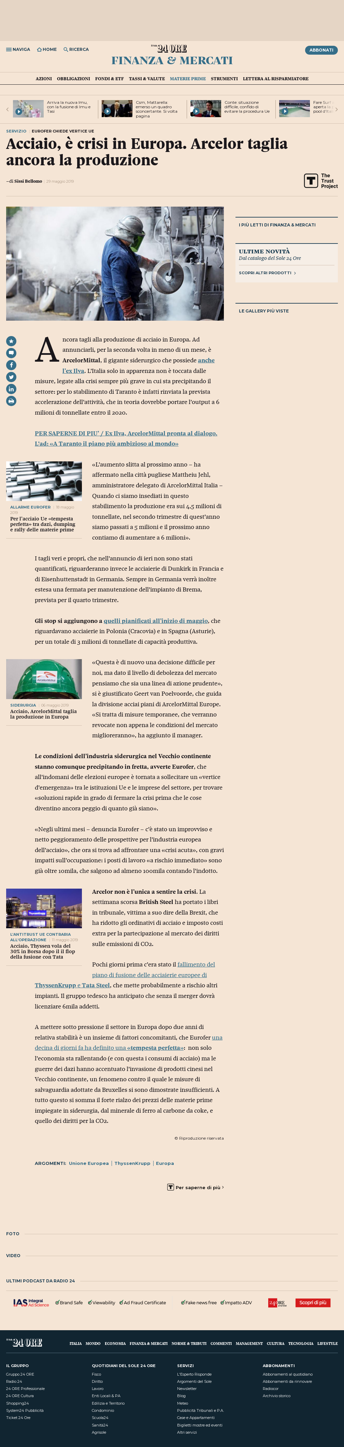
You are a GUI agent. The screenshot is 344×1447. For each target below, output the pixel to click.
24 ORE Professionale (25, 1388)
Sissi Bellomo (28, 181)
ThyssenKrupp (132, 1163)
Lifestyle (327, 1343)
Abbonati (321, 50)
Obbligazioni (73, 78)
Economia (115, 1343)
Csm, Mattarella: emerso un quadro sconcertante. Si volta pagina (156, 109)
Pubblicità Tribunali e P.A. (200, 1410)
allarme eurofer (30, 507)
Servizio (16, 131)
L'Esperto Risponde (194, 1374)
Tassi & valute (147, 78)
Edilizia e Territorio (108, 1403)
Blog (181, 1395)
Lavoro (97, 1388)
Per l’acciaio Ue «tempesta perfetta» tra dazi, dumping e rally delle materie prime (42, 524)
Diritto (97, 1381)
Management (249, 1343)
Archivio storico (276, 1395)
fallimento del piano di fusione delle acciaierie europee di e (125, 975)
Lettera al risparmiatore (276, 78)
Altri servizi (187, 1432)
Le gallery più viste (264, 311)
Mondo (93, 1343)
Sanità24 (100, 1425)
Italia (76, 1343)
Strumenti (224, 78)
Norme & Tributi (189, 1343)
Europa (165, 1163)
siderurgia (23, 705)
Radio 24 (14, 1381)
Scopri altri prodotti (267, 272)
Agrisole (99, 1432)
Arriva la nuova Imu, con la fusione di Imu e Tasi (68, 107)
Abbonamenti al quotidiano (288, 1374)
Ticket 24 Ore (18, 1417)
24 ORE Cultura (20, 1395)
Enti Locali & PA (106, 1395)
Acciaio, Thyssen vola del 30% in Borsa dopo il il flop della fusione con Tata (42, 951)
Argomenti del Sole (194, 1381)
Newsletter (187, 1388)
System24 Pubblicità (25, 1410)
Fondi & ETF (109, 78)
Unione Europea (89, 1163)
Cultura (275, 1343)
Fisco (96, 1374)
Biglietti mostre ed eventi (200, 1425)
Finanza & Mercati (172, 60)
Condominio (103, 1410)
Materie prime (188, 78)
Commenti (221, 1343)
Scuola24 (100, 1417)
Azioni (44, 78)
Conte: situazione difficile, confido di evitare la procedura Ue (247, 107)
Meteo (182, 1403)
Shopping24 (17, 1403)
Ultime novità (264, 251)
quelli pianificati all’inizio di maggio (156, 621)
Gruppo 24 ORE (20, 1374)
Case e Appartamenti (196, 1417)
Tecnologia (300, 1343)
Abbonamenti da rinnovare (287, 1381)
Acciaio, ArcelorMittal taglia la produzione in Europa (43, 714)
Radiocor (270, 1388)
